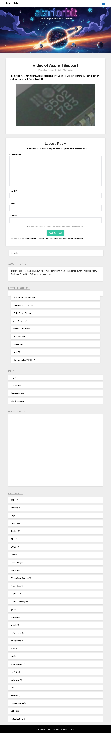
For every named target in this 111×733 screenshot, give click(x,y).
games (13, 609)
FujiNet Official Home (23, 305)
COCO (14, 547)
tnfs (12, 687)
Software (15, 680)
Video (13, 711)
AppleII (14, 531)
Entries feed (16, 385)
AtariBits (17, 352)
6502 (13, 500)
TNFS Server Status (22, 313)
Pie (12, 656)
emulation (15, 570)
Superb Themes (68, 729)
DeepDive (15, 562)
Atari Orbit (68, 70)
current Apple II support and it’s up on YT (47, 75)
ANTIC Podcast (20, 321)
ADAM (14, 507)
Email (13, 203)
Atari (13, 539)
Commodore (16, 555)
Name (13, 191)
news (13, 648)
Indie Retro (18, 344)
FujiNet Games (17, 601)
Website (14, 215)
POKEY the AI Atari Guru (24, 297)
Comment (16, 154)
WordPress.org (17, 401)
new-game (15, 640)
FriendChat (16, 586)
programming (17, 664)
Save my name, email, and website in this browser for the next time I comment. (55, 227)
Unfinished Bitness (21, 329)
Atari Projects (19, 336)
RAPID (14, 672)
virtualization (17, 719)
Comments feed (17, 393)
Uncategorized (17, 703)
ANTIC (14, 523)
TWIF (13, 695)
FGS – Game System (19, 578)
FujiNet (14, 593)
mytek (13, 625)
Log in (13, 377)
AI (12, 515)
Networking (16, 633)
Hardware (15, 617)
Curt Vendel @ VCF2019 (24, 360)
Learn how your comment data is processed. (64, 238)
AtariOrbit (13, 3)
